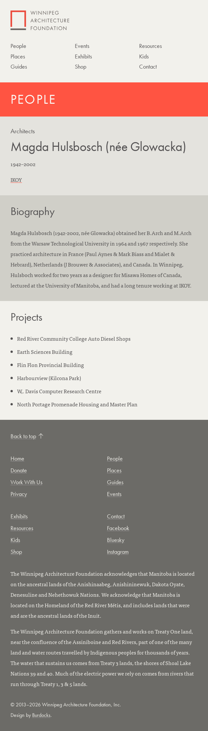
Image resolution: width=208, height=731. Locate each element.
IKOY (16, 179)
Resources (150, 46)
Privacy (18, 494)
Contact (148, 66)
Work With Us (26, 482)
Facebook (118, 528)
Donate (18, 470)
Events (82, 46)
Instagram (118, 551)
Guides (18, 66)
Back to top (26, 436)
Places (17, 56)
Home (17, 458)
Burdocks (41, 715)
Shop (80, 66)
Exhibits (83, 56)
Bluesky (115, 540)
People (18, 46)
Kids (144, 56)
